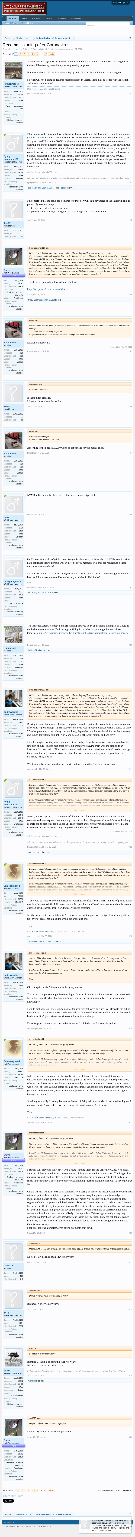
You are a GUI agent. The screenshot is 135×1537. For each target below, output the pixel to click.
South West (18, 667)
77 (22, 233)
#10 (130, 645)
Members (62, 18)
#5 (131, 351)
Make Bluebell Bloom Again (44, 931)
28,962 (20, 896)
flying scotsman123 (11, 157)
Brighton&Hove (17, 1396)
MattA (34, 188)
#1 (131, 93)
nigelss (37, 593)
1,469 (21, 722)
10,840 (20, 170)
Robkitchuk (10, 342)
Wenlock (32, 1381)
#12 (130, 847)
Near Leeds (18, 298)
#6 (131, 406)
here (60, 172)
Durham (20, 362)
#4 (131, 294)
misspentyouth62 (13, 581)
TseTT (7, 223)
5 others (62, 188)
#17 (130, 1262)
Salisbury (19, 537)
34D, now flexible (16, 603)
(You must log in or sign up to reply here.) (114, 1490)
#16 (130, 1233)
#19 (130, 1375)
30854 (31, 941)
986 (21, 658)
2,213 (21, 592)
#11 (130, 769)
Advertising (76, 18)
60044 (7, 517)
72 (22, 112)
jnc (29, 188)
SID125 (48, 593)
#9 (131, 587)
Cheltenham (18, 179)
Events (50, 18)
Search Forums (11, 23)
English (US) (9, 1522)
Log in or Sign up (120, 3)
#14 (130, 1028)
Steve (29, 294)
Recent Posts (27, 23)
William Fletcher (35, 650)
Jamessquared (34, 852)
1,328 (21, 528)
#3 (131, 220)
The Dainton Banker (46, 188)
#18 (130, 1310)
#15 (130, 1122)
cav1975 (8, 1265)
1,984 (21, 1323)
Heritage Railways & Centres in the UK (31, 49)
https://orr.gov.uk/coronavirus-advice (46, 289)
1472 (6, 1312)
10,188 (20, 94)
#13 (130, 936)
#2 (131, 182)
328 (21, 353)
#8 (131, 514)
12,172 (20, 1381)
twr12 (30, 300)
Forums (12, 18)
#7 (131, 453)
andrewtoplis (11, 712)
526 (21, 1276)
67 (45, 54)
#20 (130, 1437)
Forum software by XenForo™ (27, 1527)
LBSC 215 (19, 902)
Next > (51, 54)
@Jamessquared (35, 137)
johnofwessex (64, 49)
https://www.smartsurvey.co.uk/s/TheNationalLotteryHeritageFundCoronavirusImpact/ (83, 632)
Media (24, 18)
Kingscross (10, 648)
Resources (36, 18)
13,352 (20, 284)
